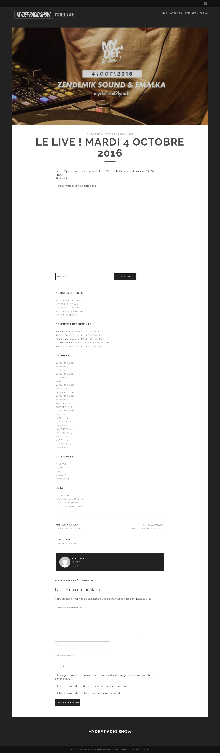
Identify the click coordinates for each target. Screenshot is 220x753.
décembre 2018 (65, 392)
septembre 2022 (65, 366)
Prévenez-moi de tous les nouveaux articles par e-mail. (89, 693)
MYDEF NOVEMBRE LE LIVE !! (148, 528)
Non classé (63, 479)
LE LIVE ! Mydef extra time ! (88, 335)
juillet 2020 (63, 377)
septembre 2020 (65, 374)
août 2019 (62, 388)
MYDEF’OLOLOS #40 (67, 304)
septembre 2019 (65, 385)
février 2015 (63, 444)
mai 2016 (61, 414)
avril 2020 (62, 381)
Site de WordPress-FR (69, 506)
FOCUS (204, 13)
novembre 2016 (65, 403)
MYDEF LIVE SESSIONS (68, 308)
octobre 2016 (64, 407)
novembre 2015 (65, 429)
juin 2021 (61, 370)
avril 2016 (62, 418)
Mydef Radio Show (110, 731)
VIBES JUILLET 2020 (66, 315)
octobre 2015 (64, 433)
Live (164, 13)
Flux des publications (69, 499)
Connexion (62, 495)
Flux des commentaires (70, 502)
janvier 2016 (63, 425)
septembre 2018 (65, 396)
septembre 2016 (65, 411)
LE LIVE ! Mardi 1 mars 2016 (86, 331)
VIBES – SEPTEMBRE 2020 (70, 311)
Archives (176, 13)
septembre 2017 (65, 399)
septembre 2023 (65, 363)
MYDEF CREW (115, 134)
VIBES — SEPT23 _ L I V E (69, 300)
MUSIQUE (191, 13)
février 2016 (63, 422)
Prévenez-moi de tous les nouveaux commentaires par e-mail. (94, 686)
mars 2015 (62, 440)
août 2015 (61, 436)
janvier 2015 (63, 447)
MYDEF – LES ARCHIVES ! (69, 528)
